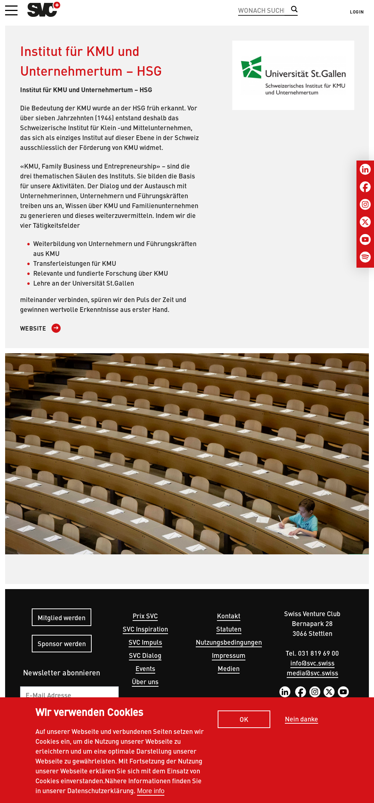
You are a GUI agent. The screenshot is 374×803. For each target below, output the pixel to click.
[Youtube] (365, 239)
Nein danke (301, 726)
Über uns (145, 681)
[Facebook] (365, 186)
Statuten (228, 628)
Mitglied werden (61, 617)
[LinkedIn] (365, 169)
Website (33, 328)
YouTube (343, 691)
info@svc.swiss (312, 662)
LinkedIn (284, 691)
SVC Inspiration (145, 628)
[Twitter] (365, 221)
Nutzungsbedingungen (229, 641)
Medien (229, 668)
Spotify (314, 702)
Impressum (228, 655)
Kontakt (228, 615)
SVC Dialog (145, 655)
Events (145, 668)
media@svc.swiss (312, 672)
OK (244, 725)
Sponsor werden (62, 643)
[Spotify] (365, 257)
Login (357, 11)
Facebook (300, 691)
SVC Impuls (145, 641)
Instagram (314, 691)
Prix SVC (145, 615)
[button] (11, 11)
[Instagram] (365, 204)
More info (150, 797)
